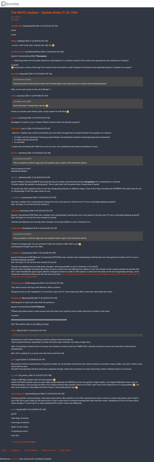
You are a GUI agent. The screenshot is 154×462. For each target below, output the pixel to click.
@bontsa (15, 45)
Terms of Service (48, 450)
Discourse (15, 459)
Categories (15, 450)
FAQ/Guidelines (31, 450)
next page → (31, 442)
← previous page (18, 442)
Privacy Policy (65, 450)
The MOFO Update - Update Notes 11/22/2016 (44, 12)
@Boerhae (15, 133)
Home (4, 450)
